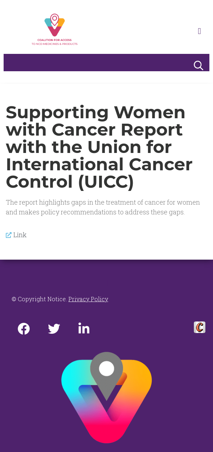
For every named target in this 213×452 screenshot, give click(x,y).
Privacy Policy (88, 299)
